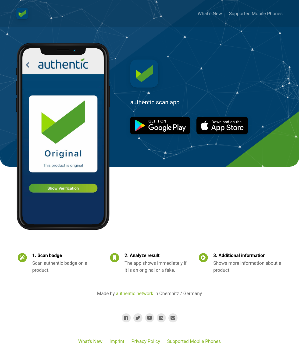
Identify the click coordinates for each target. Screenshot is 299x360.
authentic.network (134, 293)
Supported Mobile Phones (256, 13)
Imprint (117, 341)
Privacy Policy (145, 341)
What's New (210, 13)
